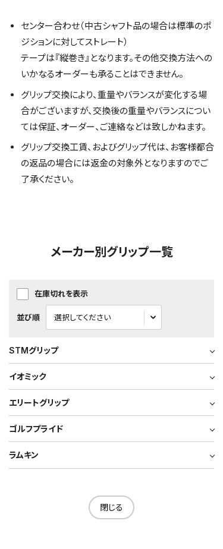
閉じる (111, 507)
